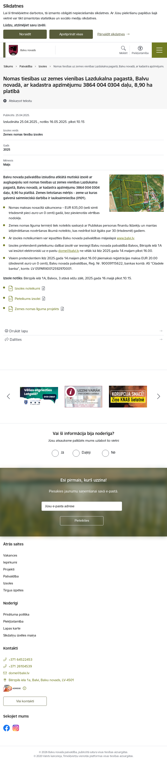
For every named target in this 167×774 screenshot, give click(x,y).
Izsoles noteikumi (27, 288)
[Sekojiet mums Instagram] (16, 728)
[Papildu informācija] (24, 688)
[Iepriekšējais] (8, 396)
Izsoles (8, 583)
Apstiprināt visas (71, 34)
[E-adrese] (12, 688)
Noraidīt (25, 34)
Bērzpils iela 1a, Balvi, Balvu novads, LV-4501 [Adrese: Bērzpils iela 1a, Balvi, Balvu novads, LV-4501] (41, 680)
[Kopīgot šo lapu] (83, 339)
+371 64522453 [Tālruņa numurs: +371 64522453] (20, 659)
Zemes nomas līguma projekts (37, 309)
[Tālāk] (158, 396)
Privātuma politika (16, 614)
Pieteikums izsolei (27, 299)
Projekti (8, 569)
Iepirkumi (10, 562)
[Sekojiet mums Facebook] (6, 728)
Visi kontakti (25, 701)
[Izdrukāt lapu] (83, 331)
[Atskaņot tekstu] (20, 100)
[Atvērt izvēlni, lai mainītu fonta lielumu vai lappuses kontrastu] (140, 51)
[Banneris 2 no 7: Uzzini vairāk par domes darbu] (84, 396)
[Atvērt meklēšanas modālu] (123, 51)
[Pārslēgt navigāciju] (159, 50)
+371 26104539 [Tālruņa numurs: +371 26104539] (20, 666)
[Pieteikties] (82, 520)
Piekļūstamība (13, 621)
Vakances (10, 555)
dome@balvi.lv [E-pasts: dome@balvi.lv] (19, 673)
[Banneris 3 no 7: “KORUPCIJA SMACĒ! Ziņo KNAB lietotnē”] (128, 396)
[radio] (58, 452)
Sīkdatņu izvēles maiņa (19, 635)
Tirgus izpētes (13, 590)
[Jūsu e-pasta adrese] (82, 506)
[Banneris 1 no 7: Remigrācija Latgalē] (39, 396)
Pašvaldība (11, 576)
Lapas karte (11, 628)
